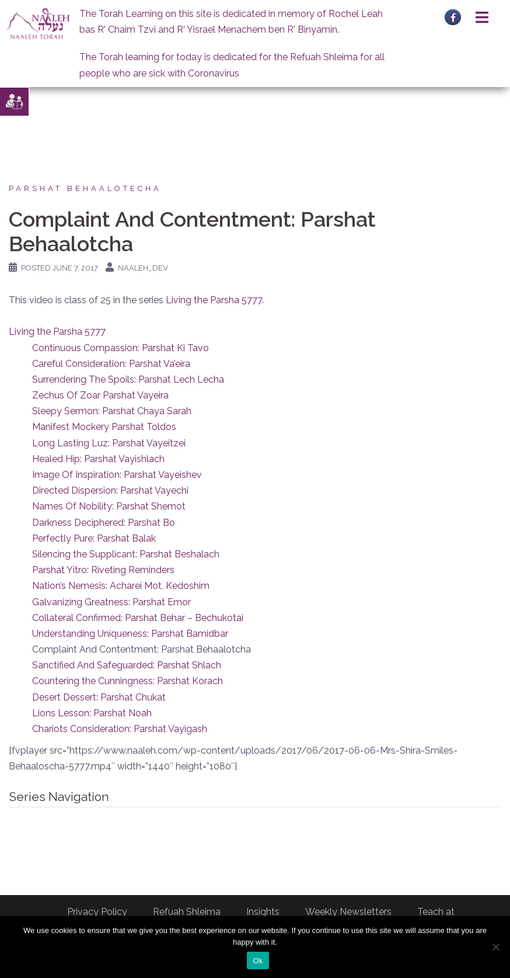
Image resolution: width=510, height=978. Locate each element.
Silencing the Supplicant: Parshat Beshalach (125, 554)
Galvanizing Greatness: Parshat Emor (111, 602)
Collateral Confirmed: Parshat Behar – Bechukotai (137, 617)
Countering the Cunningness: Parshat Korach (127, 680)
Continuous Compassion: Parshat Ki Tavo (120, 347)
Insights (263, 911)
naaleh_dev (143, 267)
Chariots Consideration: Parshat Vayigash (119, 728)
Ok (258, 960)
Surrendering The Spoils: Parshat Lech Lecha (128, 379)
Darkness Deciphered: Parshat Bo (103, 522)
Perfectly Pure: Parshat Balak (94, 538)
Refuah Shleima (187, 911)
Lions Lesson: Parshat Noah (92, 713)
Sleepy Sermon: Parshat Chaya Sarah (111, 411)
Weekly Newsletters (348, 911)
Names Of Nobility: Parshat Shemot (109, 506)
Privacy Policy (97, 911)
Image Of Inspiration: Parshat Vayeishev (117, 474)
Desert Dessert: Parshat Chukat (99, 697)
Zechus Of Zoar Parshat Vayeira (100, 395)
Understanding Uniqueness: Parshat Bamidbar (130, 633)
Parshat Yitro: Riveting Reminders (103, 569)
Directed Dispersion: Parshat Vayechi (110, 490)
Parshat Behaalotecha (85, 188)
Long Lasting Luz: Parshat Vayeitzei (109, 443)
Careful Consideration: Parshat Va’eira (111, 363)
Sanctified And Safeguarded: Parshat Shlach (126, 665)
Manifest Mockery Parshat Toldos (104, 426)
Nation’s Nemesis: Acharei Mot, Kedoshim (120, 585)
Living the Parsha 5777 (214, 300)
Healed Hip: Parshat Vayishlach (98, 458)
